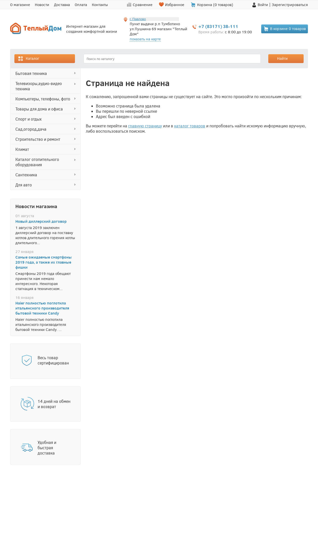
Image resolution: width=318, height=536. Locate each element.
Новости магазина (36, 206)
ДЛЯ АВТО (23, 184)
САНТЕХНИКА (26, 174)
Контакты (100, 4)
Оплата (81, 4)
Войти (263, 4)
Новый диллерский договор (41, 221)
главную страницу (145, 125)
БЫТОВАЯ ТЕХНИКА (31, 73)
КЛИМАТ (22, 149)
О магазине (20, 4)
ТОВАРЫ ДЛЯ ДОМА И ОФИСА (39, 108)
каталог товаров (189, 125)
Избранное (174, 4)
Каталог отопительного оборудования (37, 162)
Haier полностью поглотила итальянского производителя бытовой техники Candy (42, 308)
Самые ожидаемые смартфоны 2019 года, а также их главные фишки (43, 262)
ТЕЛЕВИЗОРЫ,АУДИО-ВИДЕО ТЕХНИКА (38, 86)
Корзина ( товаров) (215, 4)
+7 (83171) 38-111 (218, 26)
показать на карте (145, 38)
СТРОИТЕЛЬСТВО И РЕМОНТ (37, 139)
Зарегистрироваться (290, 4)
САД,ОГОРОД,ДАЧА (30, 129)
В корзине (284, 28)
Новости (42, 4)
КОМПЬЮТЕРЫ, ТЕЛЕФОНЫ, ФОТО (42, 98)
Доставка (62, 4)
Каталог (28, 58)
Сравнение (142, 4)
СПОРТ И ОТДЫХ (28, 119)
